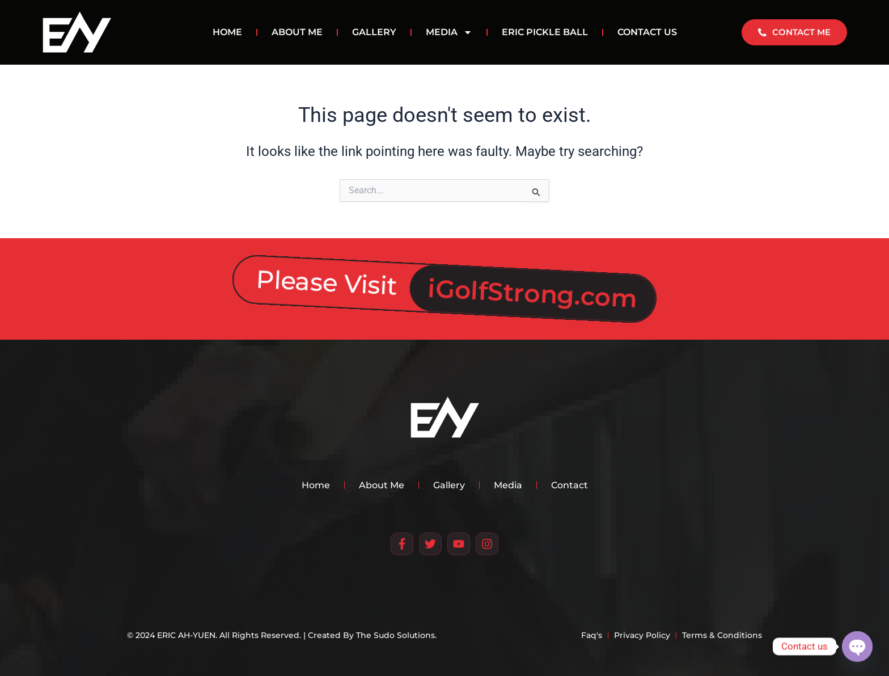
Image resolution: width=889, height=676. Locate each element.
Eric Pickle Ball (545, 32)
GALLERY (374, 32)
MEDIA (449, 32)
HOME (227, 32)
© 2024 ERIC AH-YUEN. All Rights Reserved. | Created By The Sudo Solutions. (282, 635)
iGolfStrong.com (533, 286)
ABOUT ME (297, 32)
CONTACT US (647, 32)
